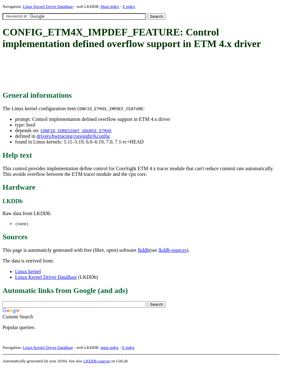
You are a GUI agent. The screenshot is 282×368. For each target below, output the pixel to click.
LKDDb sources (97, 361)
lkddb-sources (173, 250)
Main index (109, 6)
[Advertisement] (117, 71)
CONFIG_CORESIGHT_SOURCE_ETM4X (76, 130)
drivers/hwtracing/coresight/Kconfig (73, 136)
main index (109, 347)
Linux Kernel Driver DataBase (48, 6)
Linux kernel (28, 271)
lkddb (143, 250)
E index (128, 6)
